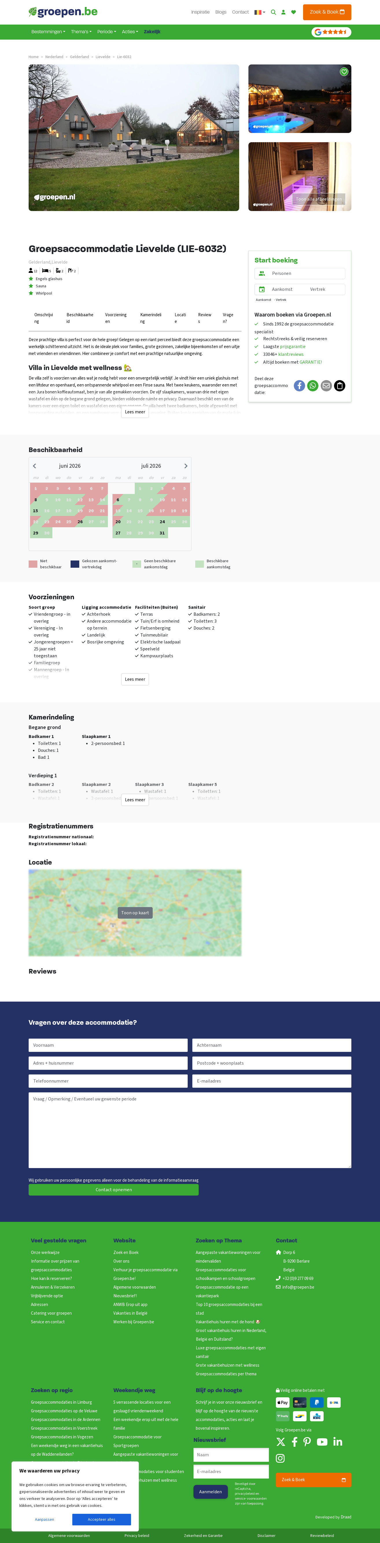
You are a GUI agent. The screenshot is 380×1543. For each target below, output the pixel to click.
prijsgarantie (293, 346)
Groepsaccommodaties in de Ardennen (65, 1420)
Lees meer (135, 412)
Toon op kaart (135, 913)
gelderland (79, 57)
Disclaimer (267, 1536)
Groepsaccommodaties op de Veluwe (64, 1411)
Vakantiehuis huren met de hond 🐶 (228, 1322)
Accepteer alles (101, 1519)
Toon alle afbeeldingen (319, 199)
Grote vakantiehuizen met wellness (227, 1365)
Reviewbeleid (322, 1536)
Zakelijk (152, 32)
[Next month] (185, 466)
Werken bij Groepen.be (133, 1322)
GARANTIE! (311, 362)
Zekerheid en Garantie (203, 1536)
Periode (105, 32)
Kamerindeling (150, 318)
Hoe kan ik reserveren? (51, 1279)
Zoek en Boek (126, 1253)
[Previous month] (35, 466)
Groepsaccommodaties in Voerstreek (64, 1428)
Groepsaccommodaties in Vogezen (62, 1437)
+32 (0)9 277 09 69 (298, 1279)
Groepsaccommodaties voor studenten (148, 1472)
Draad (346, 1517)
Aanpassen (44, 1519)
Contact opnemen (114, 1190)
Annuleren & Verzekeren (53, 1287)
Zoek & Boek (327, 12)
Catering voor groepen (51, 1313)
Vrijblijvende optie (47, 1296)
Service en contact (48, 1322)
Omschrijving (43, 318)
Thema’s (79, 32)
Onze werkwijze (45, 1253)
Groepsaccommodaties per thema (226, 1374)
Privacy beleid (137, 1536)
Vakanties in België (130, 1313)
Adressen (39, 1305)
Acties (128, 32)
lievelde (103, 57)
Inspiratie (201, 12)
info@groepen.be (298, 1287)
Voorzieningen (116, 318)
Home (34, 57)
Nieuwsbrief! (125, 1296)
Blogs (221, 12)
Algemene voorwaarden (134, 1287)
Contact (241, 12)
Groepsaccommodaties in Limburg (61, 1402)
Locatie (180, 318)
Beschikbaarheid (80, 318)
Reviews (204, 318)
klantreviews (291, 354)
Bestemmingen (47, 32)
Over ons (121, 1261)
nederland (54, 57)
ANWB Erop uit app (130, 1305)
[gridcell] (35, 499)
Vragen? (228, 318)
